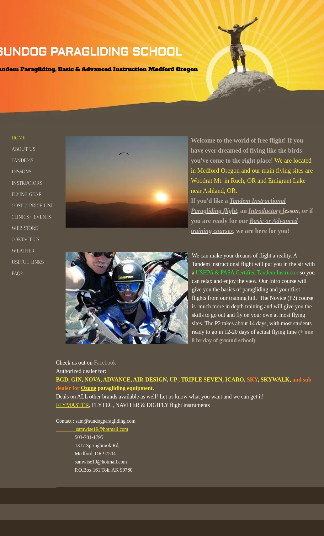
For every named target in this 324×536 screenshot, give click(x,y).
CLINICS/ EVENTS (31, 217)
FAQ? (17, 273)
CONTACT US (25, 239)
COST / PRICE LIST (32, 205)
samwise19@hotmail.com (102, 429)
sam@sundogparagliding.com (105, 421)
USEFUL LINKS (28, 262)
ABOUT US (23, 149)
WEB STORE (25, 228)
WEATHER (23, 251)
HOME (18, 138)
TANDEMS (22, 160)
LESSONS (21, 172)
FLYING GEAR (27, 194)
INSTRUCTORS (27, 183)
